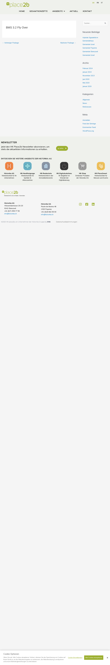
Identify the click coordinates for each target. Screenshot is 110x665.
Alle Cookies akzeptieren (93, 658)
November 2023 (89, 76)
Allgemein (86, 100)
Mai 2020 (86, 83)
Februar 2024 (88, 68)
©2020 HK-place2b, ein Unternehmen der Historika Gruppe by (24, 222)
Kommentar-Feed (89, 127)
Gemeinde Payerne (90, 48)
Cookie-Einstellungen (75, 658)
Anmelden (86, 120)
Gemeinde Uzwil (88, 44)
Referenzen (87, 107)
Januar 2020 (87, 86)
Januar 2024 (87, 72)
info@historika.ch (10, 214)
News (85, 103)
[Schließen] (107, 659)
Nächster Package (68, 43)
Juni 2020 (86, 79)
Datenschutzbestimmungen (66, 222)
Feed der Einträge (89, 124)
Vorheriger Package (10, 43)
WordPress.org (88, 131)
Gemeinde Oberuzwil (90, 51)
